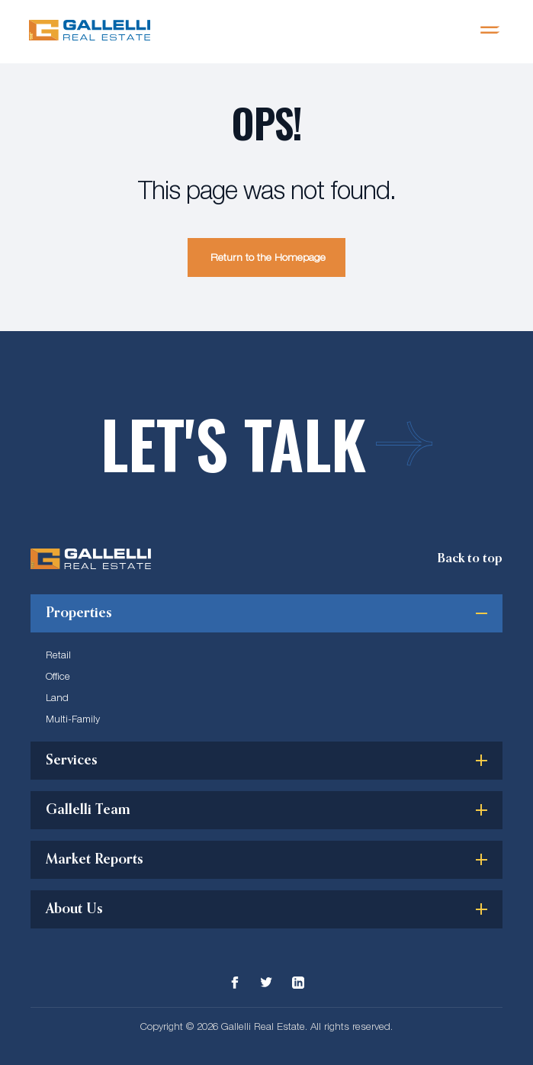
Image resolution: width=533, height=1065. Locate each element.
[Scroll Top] (469, 558)
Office (58, 676)
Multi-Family (73, 719)
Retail (58, 654)
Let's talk (266, 444)
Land (57, 697)
